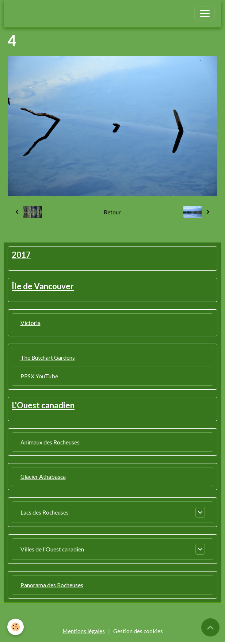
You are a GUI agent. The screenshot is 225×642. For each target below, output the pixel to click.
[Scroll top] (210, 627)
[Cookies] (15, 627)
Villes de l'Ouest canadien (52, 549)
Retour (112, 212)
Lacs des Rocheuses (44, 512)
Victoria (30, 322)
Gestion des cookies (138, 630)
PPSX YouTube (39, 375)
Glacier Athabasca (43, 476)
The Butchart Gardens (47, 357)
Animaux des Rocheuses (50, 442)
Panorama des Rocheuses (51, 584)
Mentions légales (83, 630)
